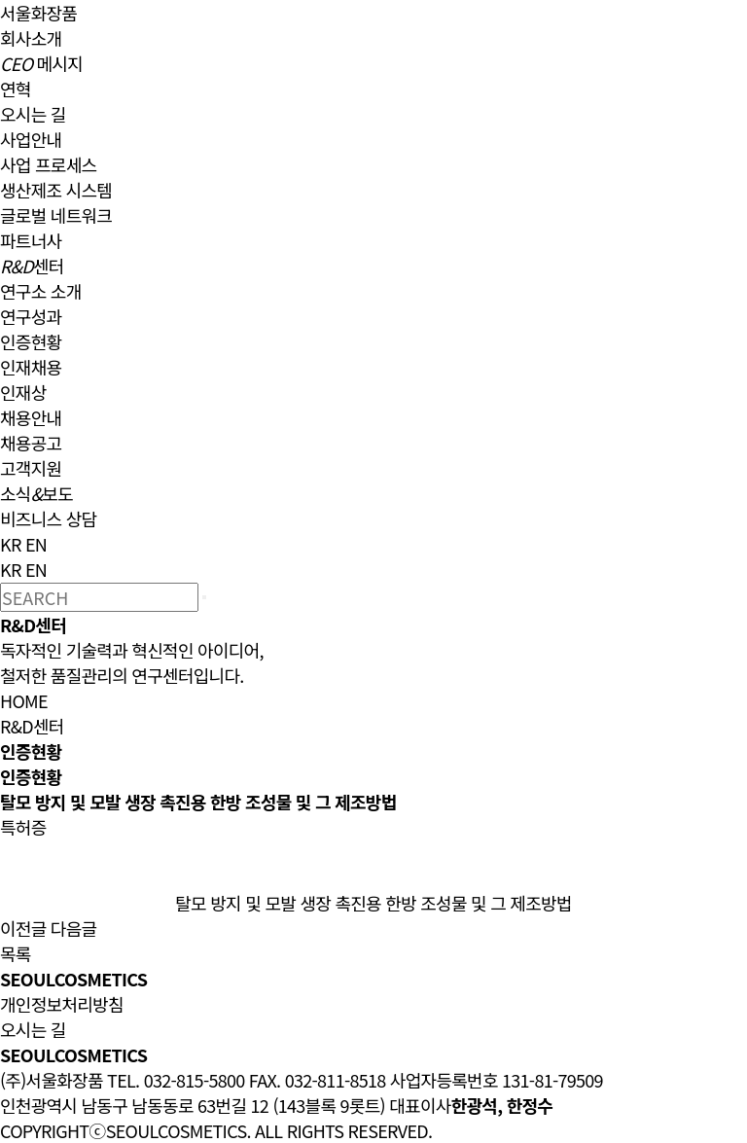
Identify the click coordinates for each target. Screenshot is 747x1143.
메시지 (41, 63)
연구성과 (30, 316)
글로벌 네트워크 (56, 215)
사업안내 (30, 139)
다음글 (74, 928)
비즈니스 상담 (48, 518)
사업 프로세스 (48, 164)
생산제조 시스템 (56, 189)
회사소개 (30, 38)
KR (10, 543)
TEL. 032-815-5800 (175, 1079)
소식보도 (36, 493)
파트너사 (30, 240)
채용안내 (30, 417)
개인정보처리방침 (62, 1004)
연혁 (15, 88)
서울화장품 (38, 12)
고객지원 (30, 468)
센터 (32, 265)
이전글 (23, 928)
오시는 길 (33, 113)
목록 (15, 953)
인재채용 (30, 366)
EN (36, 543)
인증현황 (30, 341)
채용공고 (30, 442)
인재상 (23, 392)
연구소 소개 (41, 291)
